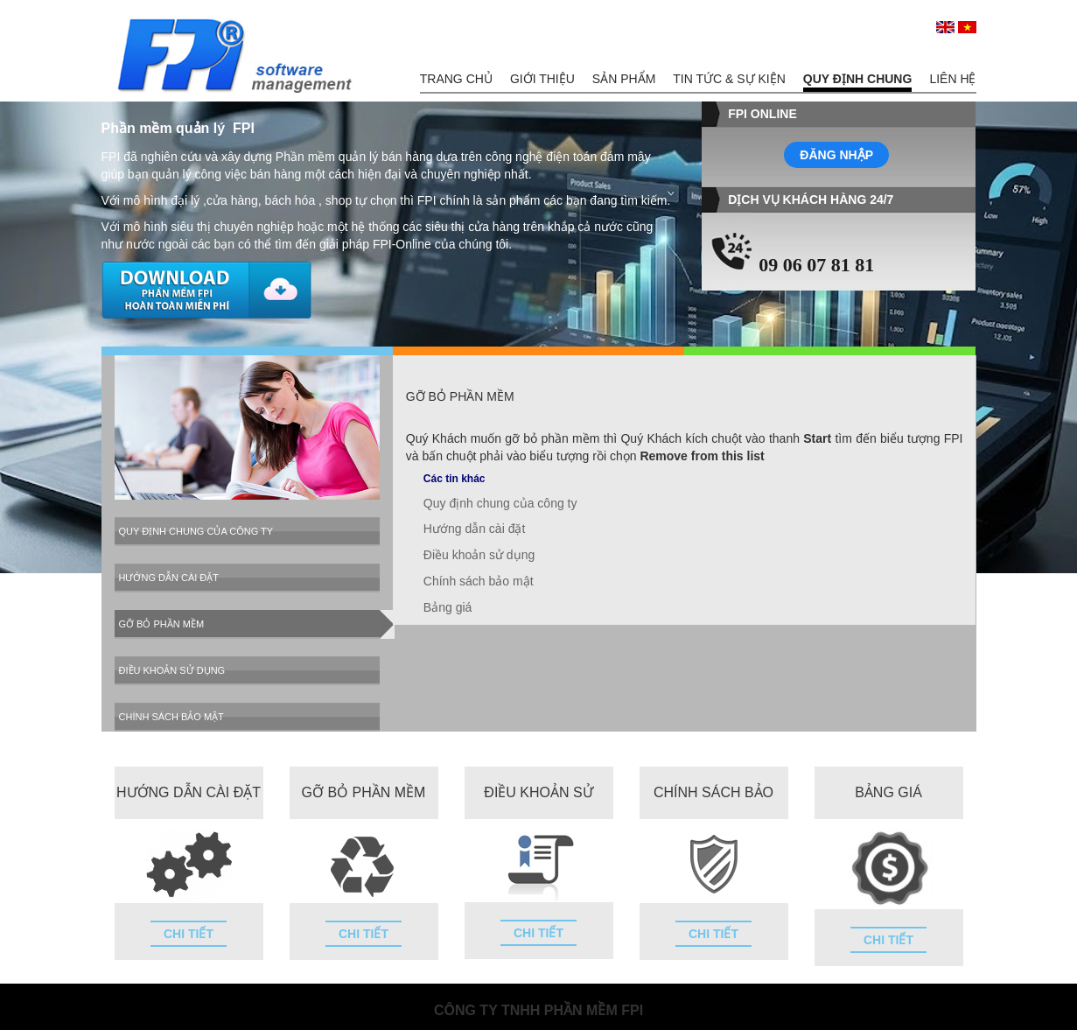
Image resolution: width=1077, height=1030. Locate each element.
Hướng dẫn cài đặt (169, 577)
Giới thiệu (542, 79)
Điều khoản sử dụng (172, 670)
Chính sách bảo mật (171, 716)
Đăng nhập (836, 155)
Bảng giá (447, 607)
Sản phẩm (623, 79)
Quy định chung (858, 79)
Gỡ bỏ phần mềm (162, 624)
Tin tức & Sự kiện (729, 79)
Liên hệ (952, 79)
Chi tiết (188, 934)
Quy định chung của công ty (196, 531)
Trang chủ (456, 79)
